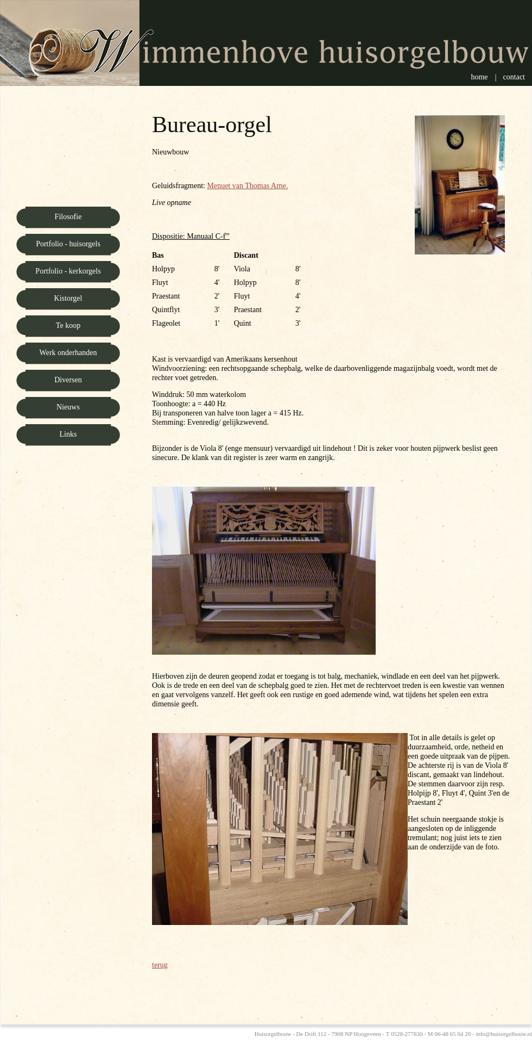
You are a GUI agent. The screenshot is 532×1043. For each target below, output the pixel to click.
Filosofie (68, 217)
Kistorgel (68, 298)
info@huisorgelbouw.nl (504, 1033)
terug (160, 965)
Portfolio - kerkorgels (67, 271)
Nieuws (68, 407)
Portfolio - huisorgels (68, 244)
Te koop (68, 325)
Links (68, 434)
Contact (514, 77)
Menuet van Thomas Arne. (247, 186)
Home (479, 77)
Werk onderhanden (68, 353)
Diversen (68, 380)
